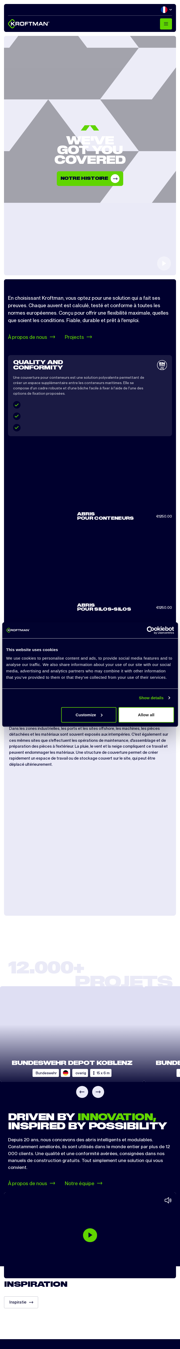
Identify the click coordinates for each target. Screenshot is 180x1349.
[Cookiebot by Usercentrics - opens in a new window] (150, 630)
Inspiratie (21, 1302)
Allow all (146, 714)
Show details (151, 698)
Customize (89, 714)
